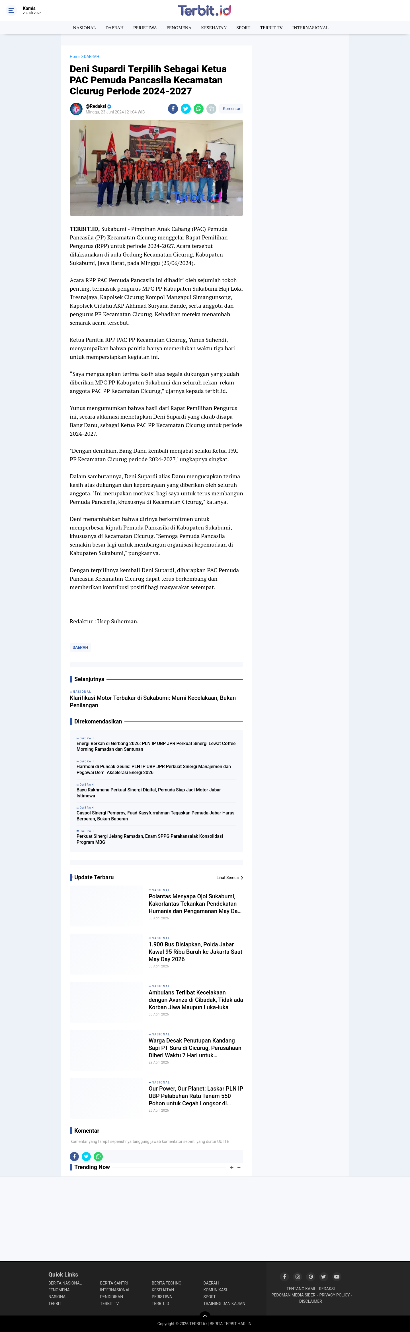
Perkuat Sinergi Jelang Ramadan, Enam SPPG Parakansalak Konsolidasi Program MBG (150, 995)
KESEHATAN (214, 27)
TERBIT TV (271, 27)
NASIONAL (84, 27)
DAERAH (115, 27)
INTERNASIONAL (310, 27)
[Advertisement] (300, 130)
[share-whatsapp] (199, 109)
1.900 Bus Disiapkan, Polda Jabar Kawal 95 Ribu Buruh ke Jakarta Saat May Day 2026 (195, 1264)
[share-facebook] (173, 109)
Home (75, 56)
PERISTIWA (145, 27)
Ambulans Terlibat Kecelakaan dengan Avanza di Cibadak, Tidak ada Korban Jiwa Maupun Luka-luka (196, 1312)
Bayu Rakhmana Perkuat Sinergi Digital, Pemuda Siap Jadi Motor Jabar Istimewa (149, 949)
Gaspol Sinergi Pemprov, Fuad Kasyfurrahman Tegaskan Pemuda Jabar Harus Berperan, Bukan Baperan (156, 972)
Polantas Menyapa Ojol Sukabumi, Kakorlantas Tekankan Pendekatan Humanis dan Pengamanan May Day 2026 (194, 1216)
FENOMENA (179, 27)
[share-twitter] (186, 109)
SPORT (243, 27)
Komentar (231, 108)
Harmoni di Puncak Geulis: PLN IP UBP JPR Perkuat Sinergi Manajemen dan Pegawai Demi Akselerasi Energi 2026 (154, 925)
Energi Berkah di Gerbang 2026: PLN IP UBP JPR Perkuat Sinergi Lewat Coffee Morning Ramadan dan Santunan (156, 902)
